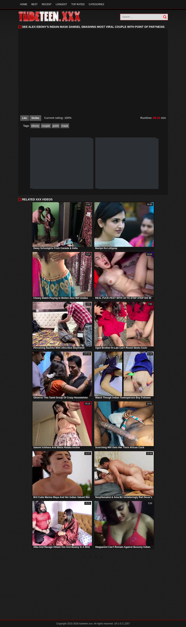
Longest (61, 4)
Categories (96, 4)
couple (46, 125)
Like (24, 118)
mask (64, 125)
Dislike (35, 118)
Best (34, 4)
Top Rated (78, 4)
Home (23, 4)
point (56, 125)
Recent (47, 4)
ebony (35, 125)
